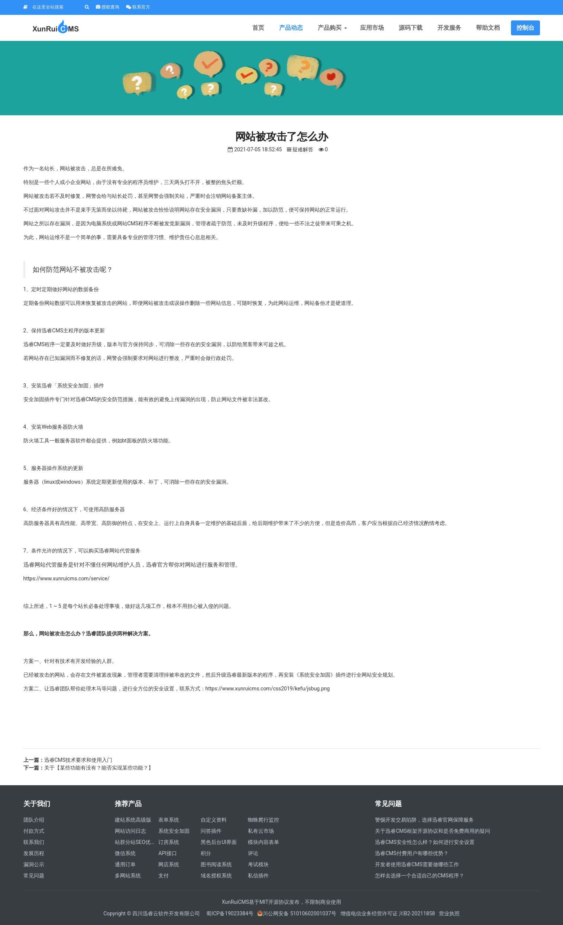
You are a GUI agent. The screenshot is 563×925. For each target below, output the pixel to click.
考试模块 (258, 864)
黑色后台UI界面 (219, 842)
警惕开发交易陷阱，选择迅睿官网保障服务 (424, 820)
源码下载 (411, 27)
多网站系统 (128, 876)
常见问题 (33, 876)
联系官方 (138, 7)
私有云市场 (261, 831)
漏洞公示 (33, 864)
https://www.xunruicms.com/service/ (66, 578)
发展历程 (33, 853)
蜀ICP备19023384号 (229, 913)
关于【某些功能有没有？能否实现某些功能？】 (98, 768)
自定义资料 (214, 820)
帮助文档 (488, 27)
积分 (206, 853)
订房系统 (168, 842)
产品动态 (291, 27)
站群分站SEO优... (135, 842)
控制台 (525, 27)
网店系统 (168, 864)
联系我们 (33, 842)
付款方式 (33, 831)
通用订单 (125, 864)
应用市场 (372, 27)
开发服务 (449, 27)
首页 (258, 27)
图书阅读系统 (216, 864)
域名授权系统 (216, 876)
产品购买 (331, 27)
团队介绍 (33, 820)
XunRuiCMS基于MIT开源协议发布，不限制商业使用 (282, 902)
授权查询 (107, 7)
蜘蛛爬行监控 (263, 820)
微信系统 (125, 853)
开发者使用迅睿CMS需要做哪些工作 (417, 864)
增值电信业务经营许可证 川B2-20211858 (387, 913)
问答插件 (211, 831)
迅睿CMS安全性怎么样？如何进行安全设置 (425, 842)
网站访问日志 (130, 831)
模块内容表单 (263, 842)
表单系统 (168, 820)
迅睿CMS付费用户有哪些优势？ (412, 853)
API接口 (167, 853)
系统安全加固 (174, 831)
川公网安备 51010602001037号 (296, 913)
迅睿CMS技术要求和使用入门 (78, 760)
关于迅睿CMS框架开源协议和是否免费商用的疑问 (432, 831)
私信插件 (258, 876)
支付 (163, 876)
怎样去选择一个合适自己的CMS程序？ (419, 876)
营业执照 (449, 913)
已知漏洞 (59, 358)
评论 (253, 853)
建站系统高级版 (133, 820)
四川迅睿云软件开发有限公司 (166, 913)
